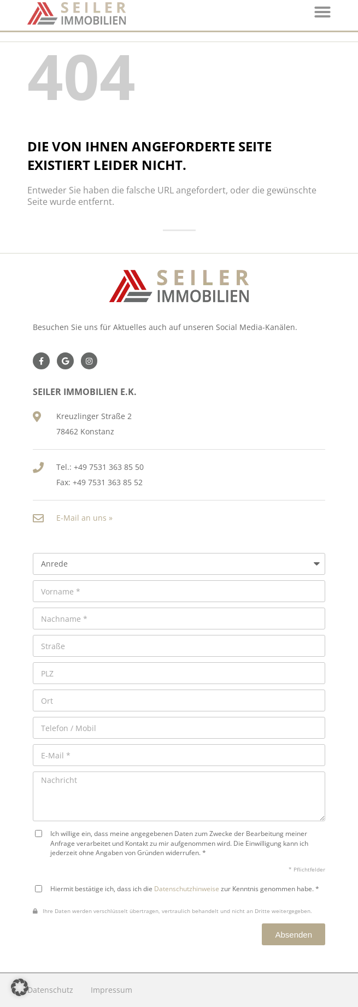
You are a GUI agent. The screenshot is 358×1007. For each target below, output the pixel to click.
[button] (19, 987)
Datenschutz (50, 990)
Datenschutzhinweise (186, 888)
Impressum (111, 990)
